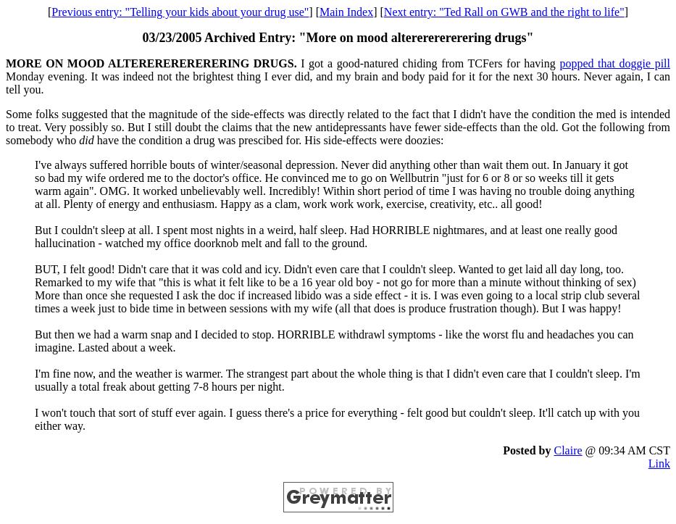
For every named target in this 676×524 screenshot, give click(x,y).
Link (659, 463)
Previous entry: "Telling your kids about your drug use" (180, 12)
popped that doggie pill (614, 63)
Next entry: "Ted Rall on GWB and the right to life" (504, 12)
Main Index (346, 12)
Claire (568, 450)
